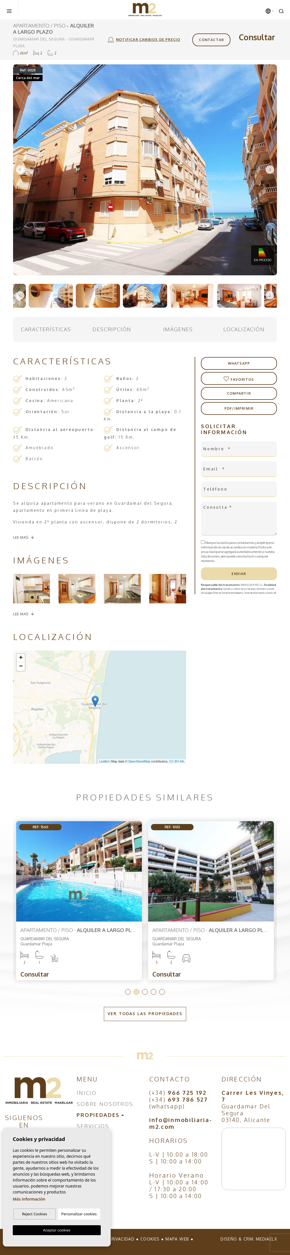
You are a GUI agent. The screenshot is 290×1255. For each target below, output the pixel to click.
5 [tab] (162, 992)
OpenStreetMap (139, 761)
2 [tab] (136, 992)
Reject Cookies (34, 1213)
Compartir (239, 393)
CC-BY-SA (176, 761)
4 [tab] (153, 992)
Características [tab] (46, 329)
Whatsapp (239, 363)
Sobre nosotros (105, 1104)
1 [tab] (128, 992)
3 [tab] (145, 992)
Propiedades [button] (98, 1115)
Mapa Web (177, 1239)
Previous (20, 169)
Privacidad (121, 1239)
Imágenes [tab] (178, 329)
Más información (29, 1199)
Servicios (93, 1126)
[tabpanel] (79, 901)
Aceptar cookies (56, 1230)
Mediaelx (266, 1239)
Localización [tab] (244, 329)
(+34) (178, 1092)
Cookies (150, 1239)
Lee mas (20, 537)
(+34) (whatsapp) (178, 1103)
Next (270, 169)
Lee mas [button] (20, 614)
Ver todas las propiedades (145, 1013)
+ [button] (21, 658)
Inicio (86, 1093)
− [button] (21, 666)
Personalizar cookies (79, 1213)
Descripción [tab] (112, 329)
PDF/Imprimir (238, 408)
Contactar (211, 40)
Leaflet (104, 761)
